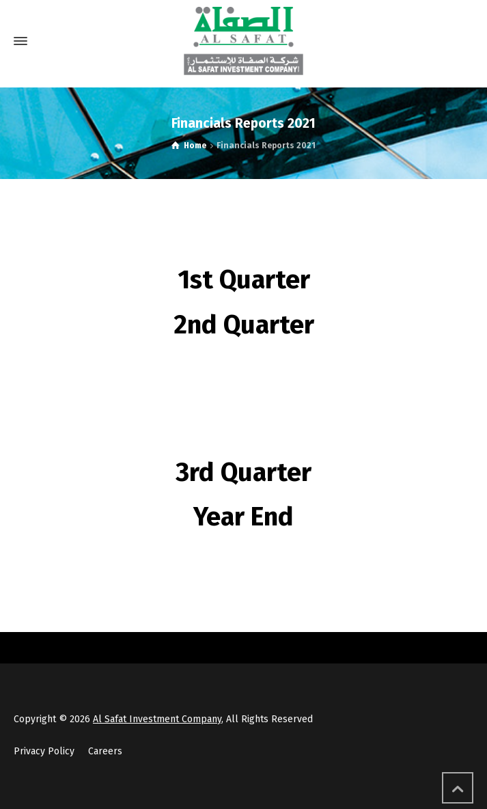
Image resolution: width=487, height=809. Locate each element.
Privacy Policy (44, 751)
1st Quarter (244, 279)
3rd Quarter (243, 472)
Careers (105, 751)
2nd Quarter (243, 324)
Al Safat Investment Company (157, 719)
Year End (243, 516)
